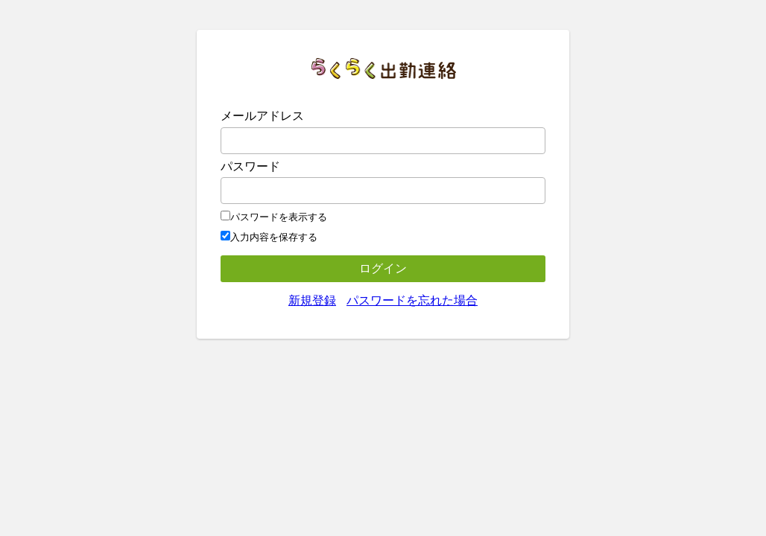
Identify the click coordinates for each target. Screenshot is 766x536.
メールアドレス (262, 115)
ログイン (383, 268)
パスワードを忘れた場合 (412, 300)
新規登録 (312, 300)
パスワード (250, 166)
